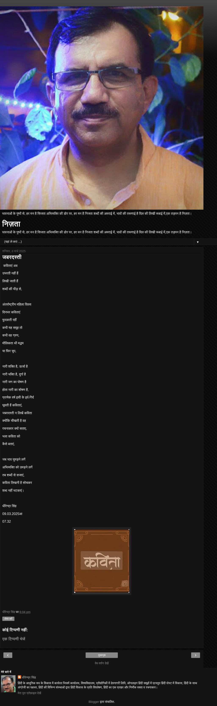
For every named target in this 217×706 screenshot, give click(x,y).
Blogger (94, 701)
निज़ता (11, 224)
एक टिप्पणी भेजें (13, 639)
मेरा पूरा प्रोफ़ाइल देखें (29, 693)
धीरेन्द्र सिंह (29, 677)
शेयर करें (8, 618)
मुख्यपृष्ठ (102, 655)
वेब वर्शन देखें (101, 663)
